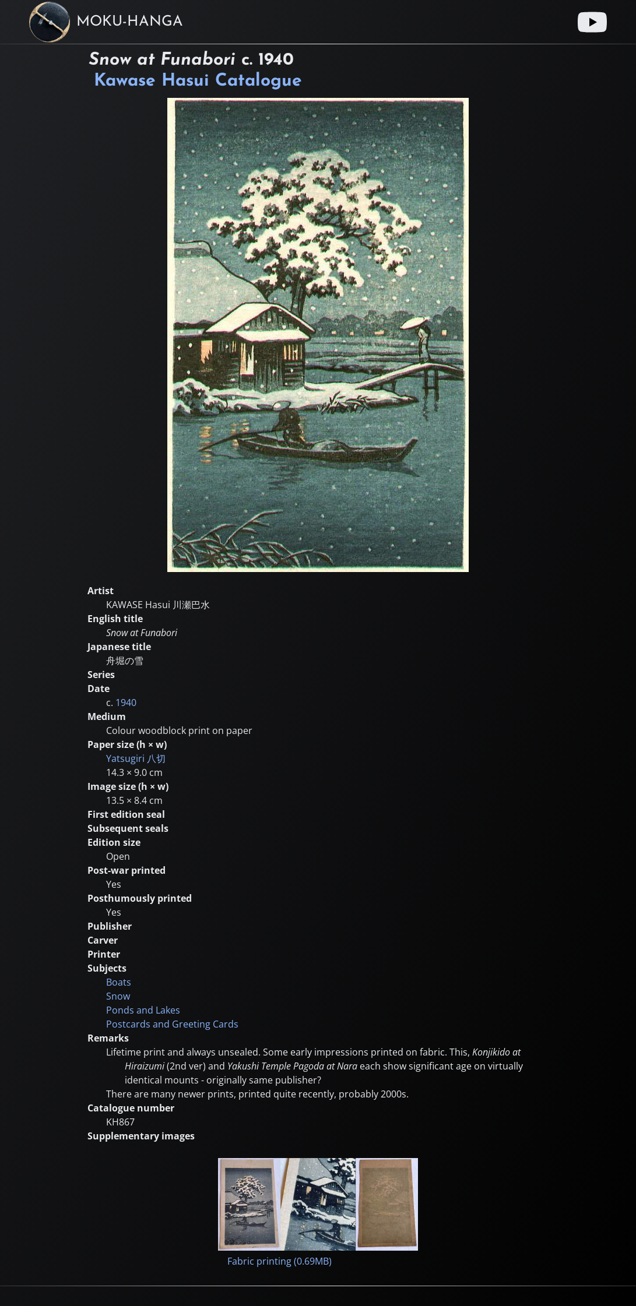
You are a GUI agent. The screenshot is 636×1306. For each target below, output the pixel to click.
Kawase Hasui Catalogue (198, 81)
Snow (118, 996)
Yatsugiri (136, 758)
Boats (118, 982)
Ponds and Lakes (143, 1010)
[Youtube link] (592, 22)
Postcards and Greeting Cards (172, 1024)
